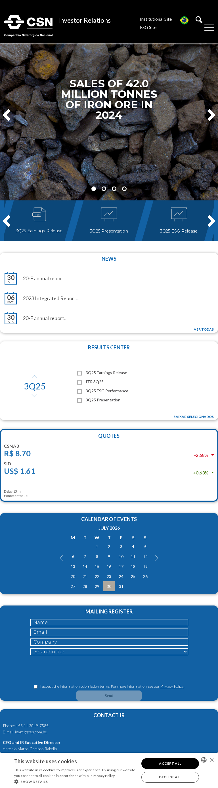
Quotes (109, 436)
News (109, 259)
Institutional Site (156, 19)
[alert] (109, 770)
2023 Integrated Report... (51, 298)
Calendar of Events (109, 519)
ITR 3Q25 (90, 381)
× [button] (211, 760)
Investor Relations (84, 20)
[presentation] (73, 670)
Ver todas (204, 329)
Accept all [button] (170, 763)
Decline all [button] (170, 777)
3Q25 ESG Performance (102, 390)
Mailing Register (109, 611)
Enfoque (21, 495)
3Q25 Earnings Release (102, 372)
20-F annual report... (45, 278)
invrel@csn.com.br (31, 731)
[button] (75, 781)
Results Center (109, 347)
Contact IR (109, 715)
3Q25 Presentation (98, 399)
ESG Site (148, 27)
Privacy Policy (172, 686)
